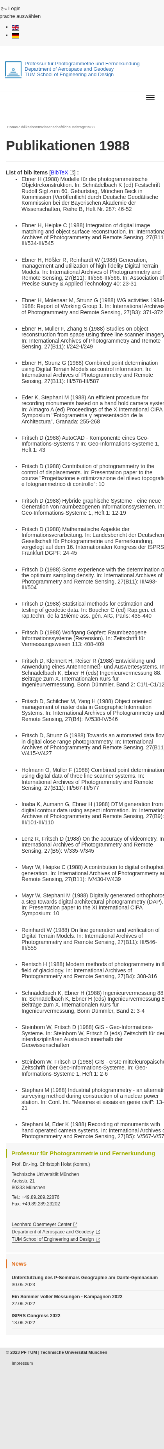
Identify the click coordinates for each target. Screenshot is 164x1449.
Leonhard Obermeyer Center (41, 1224)
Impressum (22, 1363)
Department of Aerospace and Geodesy (53, 1232)
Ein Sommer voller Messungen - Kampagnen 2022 (67, 1296)
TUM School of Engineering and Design (53, 1239)
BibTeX (59, 172)
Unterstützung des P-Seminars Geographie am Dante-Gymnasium (85, 1277)
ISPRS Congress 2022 (36, 1315)
